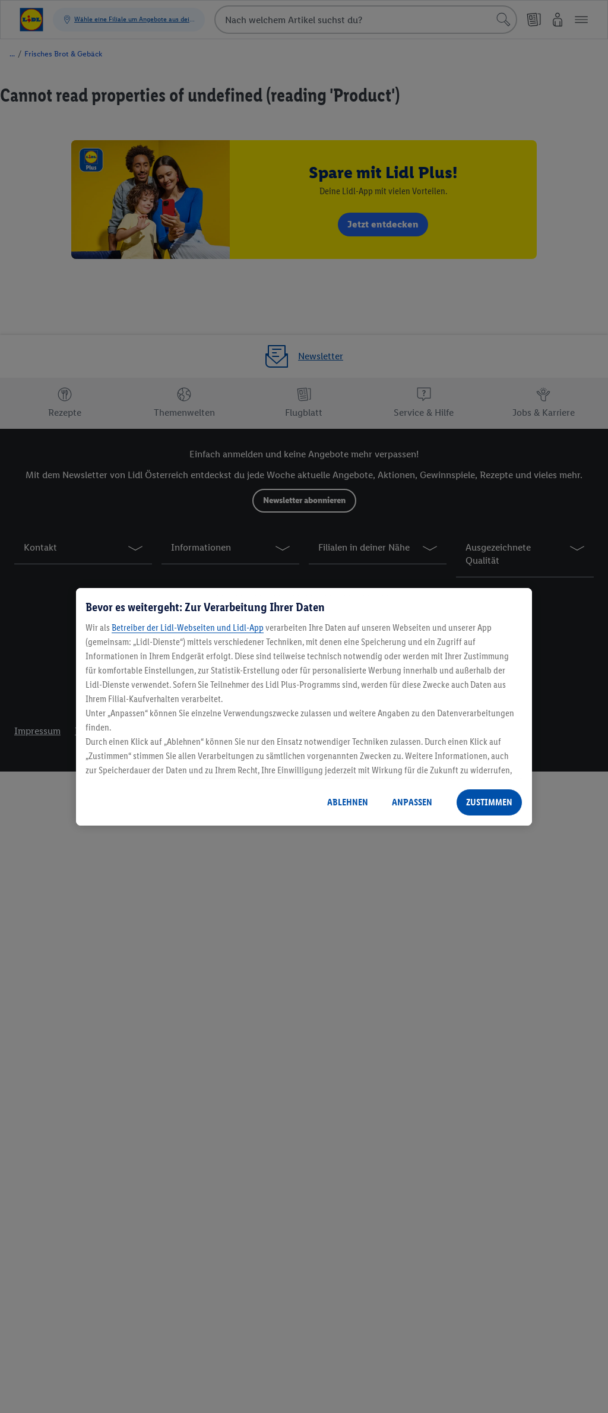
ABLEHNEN (347, 802)
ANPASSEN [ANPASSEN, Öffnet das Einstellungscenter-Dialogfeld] (412, 802)
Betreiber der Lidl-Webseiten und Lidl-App (188, 627)
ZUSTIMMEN (489, 802)
